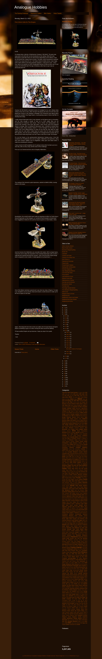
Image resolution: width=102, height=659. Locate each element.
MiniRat (63, 532)
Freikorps (81, 479)
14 (64, 377)
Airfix (82, 405)
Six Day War (75, 582)
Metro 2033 (84, 527)
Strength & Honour (73, 592)
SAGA (71, 573)
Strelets (67, 592)
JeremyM (70, 506)
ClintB (71, 444)
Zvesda (78, 624)
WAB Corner (65, 291)
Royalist (85, 570)
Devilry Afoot (65, 458)
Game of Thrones (74, 482)
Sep (66, 320)
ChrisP (85, 441)
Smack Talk (65, 583)
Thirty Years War (82, 598)
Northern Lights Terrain (72, 541)
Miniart (82, 530)
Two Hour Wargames (66, 607)
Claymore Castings (66, 444)
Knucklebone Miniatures (68, 514)
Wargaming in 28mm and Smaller (70, 297)
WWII (69, 623)
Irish (78, 502)
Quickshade (82, 561)
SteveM (74, 591)
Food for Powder (68, 474)
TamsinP (71, 595)
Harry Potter (69, 494)
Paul (84, 549)
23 (64, 314)
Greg (86, 490)
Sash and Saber (83, 574)
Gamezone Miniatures (66, 483)
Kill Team (85, 511)
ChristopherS (65, 442)
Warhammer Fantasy (72, 618)
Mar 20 (68, 338)
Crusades (81, 451)
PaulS (69, 550)
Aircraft (78, 405)
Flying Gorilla (65, 263)
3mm (72, 400)
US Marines (81, 607)
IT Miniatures (78, 503)
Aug (66, 322)
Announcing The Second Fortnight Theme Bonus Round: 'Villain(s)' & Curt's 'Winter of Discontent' (77, 204)
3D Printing (68, 400)
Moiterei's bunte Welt (67, 278)
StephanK (79, 589)
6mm (63, 402)
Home (37, 349)
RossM (81, 570)
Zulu (76, 624)
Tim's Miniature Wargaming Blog (70, 289)
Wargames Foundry (76, 616)
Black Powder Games (67, 248)
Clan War (85, 442)
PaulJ (66, 550)
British (74, 430)
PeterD (79, 553)
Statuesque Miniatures (75, 588)
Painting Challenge (76, 547)
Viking (82, 610)
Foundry (78, 477)
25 (64, 310)
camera (80, 433)
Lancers (85, 515)
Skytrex (85, 582)
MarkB (63, 526)
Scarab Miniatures (69, 576)
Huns (79, 497)
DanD (67, 454)
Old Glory (64, 544)
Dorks (73, 459)
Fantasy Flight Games (73, 468)
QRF (85, 559)
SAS (79, 574)
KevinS (67, 511)
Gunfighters (67, 493)
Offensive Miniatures (82, 542)
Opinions (74, 545)
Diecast (69, 457)
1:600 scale (76, 395)
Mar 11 (68, 351)
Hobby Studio (75, 496)
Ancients (64, 408)
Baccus (78, 415)
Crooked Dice (84, 450)
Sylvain (73, 594)
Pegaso (80, 550)
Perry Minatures (73, 552)
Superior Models (65, 594)
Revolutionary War (83, 567)
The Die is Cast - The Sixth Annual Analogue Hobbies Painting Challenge (78, 154)
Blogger (77, 655)
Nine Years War (78, 538)
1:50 (70, 395)
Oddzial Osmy (75, 542)
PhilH (83, 553)
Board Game (81, 426)
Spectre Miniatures (66, 586)
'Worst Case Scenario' (72, 392)
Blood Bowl (81, 424)
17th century (75, 397)
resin (75, 567)
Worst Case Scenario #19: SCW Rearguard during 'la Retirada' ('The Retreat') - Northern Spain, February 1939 (77, 174)
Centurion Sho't (84, 436)
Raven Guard (81, 562)
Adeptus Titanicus (83, 403)
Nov (66, 315)
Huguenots (71, 497)
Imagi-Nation (68, 500)
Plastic (73, 556)
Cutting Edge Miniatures (74, 453)
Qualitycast (64, 561)
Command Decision (71, 445)
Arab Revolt (84, 409)
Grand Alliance (83, 487)
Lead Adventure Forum (67, 276)
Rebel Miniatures (75, 564)
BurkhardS (64, 432)
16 (64, 373)
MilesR (81, 529)
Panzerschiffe (84, 547)
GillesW (80, 485)
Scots (71, 577)
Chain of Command (71, 438)
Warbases (81, 613)
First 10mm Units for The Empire (25, 22)
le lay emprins (65, 274)
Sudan (85, 592)
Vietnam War (74, 610)
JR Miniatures (72, 508)
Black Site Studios (80, 423)
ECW (71, 462)
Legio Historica (69, 521)
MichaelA (64, 529)
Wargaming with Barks (67, 301)
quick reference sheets (74, 561)
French (85, 479)
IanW (63, 500)
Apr (66, 328)
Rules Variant (65, 571)
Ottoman (69, 547)
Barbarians (85, 415)
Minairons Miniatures (66, 530)
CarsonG (68, 436)
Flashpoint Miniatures (83, 473)
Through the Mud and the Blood (79, 600)
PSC (75, 559)
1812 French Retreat (82, 397)
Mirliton (67, 532)
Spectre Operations (75, 586)
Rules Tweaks (58, 13)
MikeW (77, 529)
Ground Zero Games (79, 491)
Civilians (80, 442)
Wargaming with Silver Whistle (69, 299)
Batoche (82, 417)
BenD (71, 420)
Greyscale (64, 491)
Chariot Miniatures (66, 441)
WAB (75, 612)
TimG (81, 601)
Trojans (74, 606)
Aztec (75, 415)
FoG (63, 474)
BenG (74, 420)
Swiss (70, 594)
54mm (85, 400)
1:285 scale (81, 394)
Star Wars (67, 588)
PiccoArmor (69, 555)
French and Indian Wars (68, 481)
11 (64, 384)
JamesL (85, 505)
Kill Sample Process (79, 511)
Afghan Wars (67, 405)
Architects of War (66, 411)
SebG (63, 579)
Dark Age (70, 455)
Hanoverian (64, 494)
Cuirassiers (64, 453)
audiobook (68, 414)
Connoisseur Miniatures (68, 447)
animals (70, 409)
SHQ (86, 580)
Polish (86, 556)
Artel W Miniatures (76, 412)
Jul (66, 324)
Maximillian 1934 (70, 527)
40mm (77, 400)
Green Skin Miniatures (79, 490)
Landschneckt (65, 517)
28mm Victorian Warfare (68, 246)
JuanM (85, 508)
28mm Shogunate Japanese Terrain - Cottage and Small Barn (77, 223)
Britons (78, 430)
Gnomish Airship (67, 21)
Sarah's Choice (66, 574)
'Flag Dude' (64, 392)
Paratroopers (70, 549)
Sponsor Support (83, 586)
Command (64, 446)
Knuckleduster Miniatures (81, 514)
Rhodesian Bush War (66, 568)
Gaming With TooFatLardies (68, 267)
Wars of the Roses (83, 619)
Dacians (82, 453)
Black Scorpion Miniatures (71, 423)
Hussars (82, 497)
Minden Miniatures (75, 530)
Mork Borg (74, 533)
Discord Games (75, 457)
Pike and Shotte (83, 555)
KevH (86, 509)
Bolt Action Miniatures (67, 427)
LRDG (77, 523)
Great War (81, 488)
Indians (74, 502)
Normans (85, 538)
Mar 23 (68, 334)
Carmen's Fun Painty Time (68, 257)
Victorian (78, 609)
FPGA (82, 477)
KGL (70, 511)
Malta (71, 524)
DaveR (67, 456)
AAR (81, 402)
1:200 (71, 394)
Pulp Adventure (79, 559)
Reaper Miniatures (66, 564)
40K (75, 400)
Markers (68, 526)
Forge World (80, 476)
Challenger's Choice (73, 439)
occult (71, 542)
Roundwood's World (67, 284)
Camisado (64, 253)
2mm (84, 399)
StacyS (63, 588)
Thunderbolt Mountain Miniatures (68, 601)
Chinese (81, 441)
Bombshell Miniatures (79, 427)
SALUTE (75, 573)
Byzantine (82, 432)
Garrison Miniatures (83, 483)
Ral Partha (71, 562)
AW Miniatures (65, 415)
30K (86, 399)
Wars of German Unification (73, 619)
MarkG (72, 526)
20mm (72, 399)
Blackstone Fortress (73, 424)
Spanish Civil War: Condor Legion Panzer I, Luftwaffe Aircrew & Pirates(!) (78, 193)
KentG (82, 509)
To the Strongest (35, 344)
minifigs (85, 530)
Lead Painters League (77, 520)
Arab (81, 409)
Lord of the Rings (68, 523)
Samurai (85, 573)
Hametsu (85, 493)
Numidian (67, 542)
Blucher (67, 426)
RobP (86, 568)
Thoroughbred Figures (66, 600)
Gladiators (85, 485)
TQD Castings (84, 604)
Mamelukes (75, 524)
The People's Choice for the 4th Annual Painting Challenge (76, 184)
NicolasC (72, 538)
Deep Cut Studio (75, 456)
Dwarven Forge (84, 459)
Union (77, 607)
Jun (66, 326)
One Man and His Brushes (68, 282)
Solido (72, 583)
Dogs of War (84, 457)
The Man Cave (65, 286)
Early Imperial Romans (75, 461)
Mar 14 (68, 345)
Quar (68, 561)
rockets (63, 570)
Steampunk (82, 588)
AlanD (84, 405)
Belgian (68, 420)
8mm (66, 402)
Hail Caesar (72, 493)
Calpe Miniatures (74, 434)
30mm (63, 400)
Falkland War (78, 466)
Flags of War (67, 473)
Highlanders (69, 496)
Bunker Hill (64, 251)
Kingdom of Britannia (74, 512)
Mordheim (69, 533)
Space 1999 (80, 583)
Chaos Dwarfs (84, 439)
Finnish (85, 470)
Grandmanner (65, 488)
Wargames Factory (66, 616)
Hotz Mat (67, 497)
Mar (66, 330)
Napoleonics (74, 536)
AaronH (83, 402)
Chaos (79, 439)
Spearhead (84, 585)
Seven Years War (79, 579)
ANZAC (78, 409)
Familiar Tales (84, 466)
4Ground (82, 400)
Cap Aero (70, 435)
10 (64, 386)
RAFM (63, 562)
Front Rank (77, 481)
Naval (79, 536)
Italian (82, 503)
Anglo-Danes (78, 408)
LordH (74, 523)
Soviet (75, 583)
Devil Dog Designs (83, 456)
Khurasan (73, 511)
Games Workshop (26, 344)
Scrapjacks (81, 577)
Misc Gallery (47, 13)
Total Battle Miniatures (76, 604)
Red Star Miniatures (83, 564)
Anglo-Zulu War (65, 409)
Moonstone (64, 533)
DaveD (63, 456)
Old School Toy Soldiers (72, 544)
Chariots (77, 441)
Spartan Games (78, 585)
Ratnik (76, 562)
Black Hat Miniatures (80, 421)
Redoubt (64, 565)
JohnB (67, 508)
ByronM (77, 432)
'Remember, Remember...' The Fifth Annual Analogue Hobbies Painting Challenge (77, 144)
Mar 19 (68, 340)
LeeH (83, 520)
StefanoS (75, 589)
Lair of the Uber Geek (67, 272)
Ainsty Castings (74, 405)
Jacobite (76, 505)
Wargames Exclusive (82, 615)
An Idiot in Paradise (82, 406)
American (75, 406)
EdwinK (74, 462)
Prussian (72, 559)
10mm (20, 344)
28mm (79, 399)
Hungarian (76, 497)
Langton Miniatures (78, 517)
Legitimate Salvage (76, 521)
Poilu (83, 556)
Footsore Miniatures (77, 474)
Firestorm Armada (69, 471)
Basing (78, 417)
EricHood (66, 655)
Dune (80, 459)
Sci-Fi (85, 576)
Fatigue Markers (69, 470)
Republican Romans (69, 567)
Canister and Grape (67, 255)
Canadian (64, 435)
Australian (72, 414)
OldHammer (80, 544)
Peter (70, 553)
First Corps (76, 471)
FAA (73, 467)
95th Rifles (70, 402)
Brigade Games (75, 429)
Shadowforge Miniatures (72, 580)
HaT (83, 494)
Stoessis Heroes (79, 591)
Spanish (85, 583)
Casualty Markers (74, 437)
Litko (63, 523)
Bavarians (64, 420)
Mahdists (64, 524)
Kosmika (80, 515)
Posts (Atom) (24, 352)
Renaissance (70, 565)
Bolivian (85, 426)
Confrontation (84, 445)
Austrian (77, 414)
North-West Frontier (78, 539)
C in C (85, 432)
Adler (63, 405)
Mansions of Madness (82, 524)
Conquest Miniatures (81, 447)
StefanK (71, 589)
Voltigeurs (72, 612)
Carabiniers (84, 435)
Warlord (80, 618)
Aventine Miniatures (83, 414)
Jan (66, 358)
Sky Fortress (81, 582)
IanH (82, 499)
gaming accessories (75, 484)
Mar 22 (68, 336)
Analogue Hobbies (30, 7)
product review (65, 559)
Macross (85, 523)
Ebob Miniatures (65, 462)
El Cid (83, 462)
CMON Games (76, 444)
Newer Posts (19, 349)
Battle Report (70, 418)
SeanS (86, 577)
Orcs (77, 545)
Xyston (72, 622)
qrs (86, 559)
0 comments (32, 342)
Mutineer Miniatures (66, 536)
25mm (75, 399)
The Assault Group (70, 597)
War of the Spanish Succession (71, 613)
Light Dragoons (84, 521)
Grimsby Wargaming (67, 269)
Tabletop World (84, 594)
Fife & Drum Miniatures (78, 470)
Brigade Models (83, 429)
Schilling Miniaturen (80, 576)
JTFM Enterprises (79, 508)
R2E (86, 561)
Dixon (80, 458)
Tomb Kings (81, 603)
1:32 (63, 395)
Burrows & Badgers (71, 432)
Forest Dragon (74, 476)
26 (64, 307)
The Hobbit (77, 597)
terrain (82, 595)
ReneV (80, 565)
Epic (77, 465)
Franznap (76, 479)
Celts (80, 437)
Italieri (67, 505)
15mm (70, 397)
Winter (85, 621)
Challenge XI (84, 438)
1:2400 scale (75, 394)
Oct (66, 318)
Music (74, 535)
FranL (72, 479)
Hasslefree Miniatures (77, 494)
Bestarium (78, 420)
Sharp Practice (81, 580)
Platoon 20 (78, 556)
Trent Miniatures (69, 606)
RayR (86, 562)
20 (64, 365)
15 (64, 375)
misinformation (72, 532)
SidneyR (64, 582)
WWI (66, 623)
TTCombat (81, 606)
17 (64, 371)
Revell (77, 567)
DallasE (64, 455)
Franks (69, 479)
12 (64, 382)
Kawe (80, 509)
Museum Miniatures (67, 535)
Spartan (73, 585)
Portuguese (64, 558)
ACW (77, 403)
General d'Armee (65, 485)
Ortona (80, 545)
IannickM (85, 499)
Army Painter (69, 412)
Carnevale (64, 436)
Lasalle (83, 517)
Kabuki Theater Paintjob (73, 509)
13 (64, 379)
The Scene (74, 598)
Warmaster (42, 344)
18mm (63, 399)
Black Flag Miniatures (71, 421)
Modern (77, 532)
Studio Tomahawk (80, 592)
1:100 (83, 392)
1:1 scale (80, 392)
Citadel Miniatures (73, 442)
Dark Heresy (75, 454)
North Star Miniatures (67, 539)
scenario (75, 576)
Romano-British (76, 570)
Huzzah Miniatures (68, 499)
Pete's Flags (65, 553)
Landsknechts (71, 517)
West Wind (64, 621)
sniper (69, 583)
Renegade (75, 565)
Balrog (81, 415)
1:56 (72, 395)
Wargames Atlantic (73, 615)
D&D (80, 453)
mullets (85, 533)
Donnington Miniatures (67, 459)
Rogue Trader (69, 570)
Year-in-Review (77, 622)
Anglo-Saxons (84, 408)
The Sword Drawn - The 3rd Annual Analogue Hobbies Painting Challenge (78, 164)
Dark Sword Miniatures (82, 454)
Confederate (78, 446)
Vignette (79, 610)
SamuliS (80, 573)
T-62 (80, 594)
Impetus (64, 502)
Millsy (86, 529)
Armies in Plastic (74, 411)
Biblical (82, 420)
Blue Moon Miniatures (74, 426)
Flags (63, 473)
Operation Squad (68, 545)
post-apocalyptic (72, 558)
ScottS (77, 577)
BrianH (69, 429)
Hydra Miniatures (75, 499)
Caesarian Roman (66, 433)
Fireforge (64, 471)
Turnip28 (85, 606)
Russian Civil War (73, 571)
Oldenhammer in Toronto (68, 280)
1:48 (65, 395)
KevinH (63, 511)
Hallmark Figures (79, 493)
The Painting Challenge (21, 13)
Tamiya (67, 595)
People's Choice (65, 552)
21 (64, 363)
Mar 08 (68, 353)
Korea (76, 515)
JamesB (81, 505)
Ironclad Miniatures (83, 502)
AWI (73, 415)
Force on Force (68, 476)
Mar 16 (68, 342)
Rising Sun (79, 568)
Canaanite (85, 434)
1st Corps (67, 399)
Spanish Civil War (66, 585)
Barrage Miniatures (66, 417)
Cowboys (83, 449)
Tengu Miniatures (76, 595)
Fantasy (64, 468)
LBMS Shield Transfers (71, 518)
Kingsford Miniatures (83, 512)
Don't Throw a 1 (66, 259)
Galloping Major (84, 480)
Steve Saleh (69, 591)
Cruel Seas (64, 451)
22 (64, 361)
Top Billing (68, 604)
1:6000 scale (82, 395)
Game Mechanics (65, 482)
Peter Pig (74, 553)
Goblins (63, 487)
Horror (83, 496)
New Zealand (84, 536)
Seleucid (72, 579)
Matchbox (80, 526)
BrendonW (64, 429)
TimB (78, 601)
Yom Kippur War (83, 623)
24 (64, 312)
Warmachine (84, 618)
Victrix (68, 610)
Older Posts (55, 349)
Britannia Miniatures (66, 430)
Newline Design (65, 538)
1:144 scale (67, 394)
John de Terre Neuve (78, 506)
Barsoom (74, 417)
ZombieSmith (72, 624)
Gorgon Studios (76, 487)
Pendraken (84, 550)
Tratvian (64, 606)
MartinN (76, 526)
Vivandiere (67, 612)
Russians (81, 571)
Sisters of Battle (69, 582)
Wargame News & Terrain (68, 293)
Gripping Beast (71, 491)
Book (86, 427)
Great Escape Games (73, 488)
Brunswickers (84, 430)
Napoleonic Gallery (36, 13)
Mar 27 (68, 332)
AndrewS (69, 408)
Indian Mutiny (69, 502)
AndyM (73, 408)
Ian (80, 499)
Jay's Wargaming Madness (68, 270)
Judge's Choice (65, 509)
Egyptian (79, 462)
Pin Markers (64, 556)
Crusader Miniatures (73, 451)
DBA (70, 456)
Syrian (77, 594)
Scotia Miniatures (66, 577)
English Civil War (72, 465)
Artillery (82, 412)
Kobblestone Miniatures (67, 515)
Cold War (81, 444)
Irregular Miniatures (66, 503)
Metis (81, 527)
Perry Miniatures (82, 552)
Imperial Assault (83, 500)
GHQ (76, 485)
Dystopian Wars (65, 461)
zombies (67, 624)
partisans (76, 549)
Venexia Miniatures (71, 609)
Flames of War (74, 473)
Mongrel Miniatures (83, 532)
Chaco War (64, 438)
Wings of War (81, 621)
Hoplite (79, 496)
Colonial (85, 444)
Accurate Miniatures (71, 403)
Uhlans (73, 607)
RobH (83, 568)
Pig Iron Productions (76, 555)
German (72, 485)
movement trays (80, 533)
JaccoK (71, 505)
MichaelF (69, 529)
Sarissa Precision (73, 574)
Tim (76, 601)
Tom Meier (77, 603)
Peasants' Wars (74, 550)
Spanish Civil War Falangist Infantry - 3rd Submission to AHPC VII (77, 233)
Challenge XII (65, 439)
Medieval (77, 527)
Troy (77, 606)
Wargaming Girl (66, 295)
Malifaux (68, 524)
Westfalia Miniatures (73, 621)
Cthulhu (85, 451)
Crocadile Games (78, 450)
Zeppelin (63, 624)
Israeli (72, 503)
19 (64, 367)
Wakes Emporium (80, 612)
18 (64, 369)
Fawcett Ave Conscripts (67, 261)
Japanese (64, 506)
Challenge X (79, 438)
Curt (68, 453)
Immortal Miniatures (75, 500)
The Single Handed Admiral (68, 288)
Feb (66, 356)
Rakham (67, 562)
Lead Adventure (80, 518)
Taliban (63, 595)
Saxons (63, 576)
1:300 (86, 394)
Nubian (78, 541)
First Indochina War (83, 471)
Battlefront (84, 418)
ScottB (74, 577)
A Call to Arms (76, 402)
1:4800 (68, 395)
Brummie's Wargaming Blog (68, 249)
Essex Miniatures (83, 465)
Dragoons (77, 459)
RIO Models (73, 568)
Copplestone (65, 449)
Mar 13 (68, 347)
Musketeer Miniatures (81, 535)
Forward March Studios (67, 265)
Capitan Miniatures (77, 435)
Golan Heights (69, 487)
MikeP (74, 529)
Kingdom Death (65, 512)
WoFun (63, 622)
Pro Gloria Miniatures (82, 558)
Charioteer (72, 441)
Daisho (86, 453)
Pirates (69, 556)
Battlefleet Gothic (77, 418)
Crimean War (68, 450)
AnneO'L (74, 409)
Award (70, 415)
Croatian (72, 450)
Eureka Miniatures (66, 467)
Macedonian (81, 523)
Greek (72, 490)
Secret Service (68, 579)
